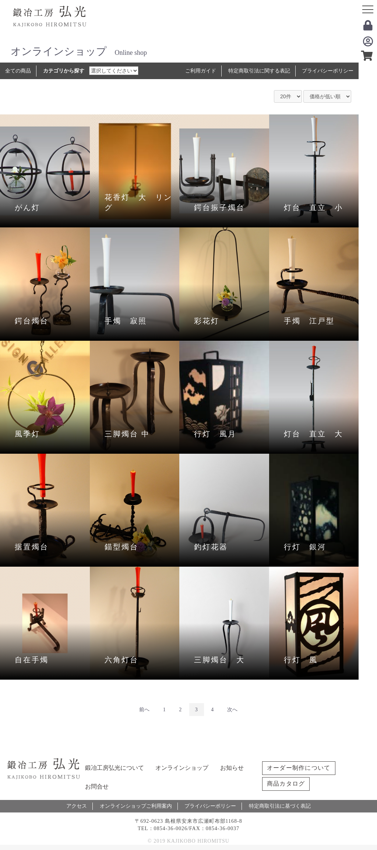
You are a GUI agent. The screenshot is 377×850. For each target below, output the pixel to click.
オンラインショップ (181, 768)
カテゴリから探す (63, 71)
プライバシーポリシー (327, 71)
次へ (232, 709)
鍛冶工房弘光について (114, 768)
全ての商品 (18, 71)
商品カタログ (286, 783)
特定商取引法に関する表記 (259, 71)
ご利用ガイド (200, 71)
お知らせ (232, 768)
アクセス (76, 806)
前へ (144, 709)
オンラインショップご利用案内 (136, 806)
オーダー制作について (299, 768)
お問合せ (97, 786)
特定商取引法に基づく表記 (280, 806)
